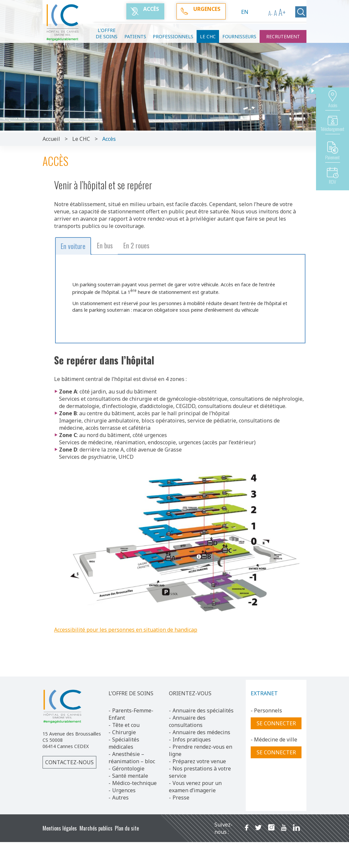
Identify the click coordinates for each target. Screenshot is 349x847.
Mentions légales (60, 828)
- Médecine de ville (274, 739)
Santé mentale (130, 775)
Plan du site (127, 828)
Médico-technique (134, 783)
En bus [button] (105, 245)
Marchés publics (95, 828)
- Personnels (266, 710)
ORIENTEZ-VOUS (190, 693)
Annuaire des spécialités (203, 710)
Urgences (124, 790)
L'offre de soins (106, 33)
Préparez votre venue (199, 761)
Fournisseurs (239, 36)
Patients (135, 36)
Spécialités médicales (124, 743)
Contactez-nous (69, 762)
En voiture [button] (73, 246)
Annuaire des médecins (201, 732)
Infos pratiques (192, 739)
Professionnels (173, 36)
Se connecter (276, 723)
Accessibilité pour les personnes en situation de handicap (125, 629)
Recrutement (283, 36)
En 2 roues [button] (137, 245)
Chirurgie (124, 732)
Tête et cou (126, 725)
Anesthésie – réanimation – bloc (132, 757)
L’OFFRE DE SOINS (131, 693)
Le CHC (208, 36)
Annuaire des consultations (187, 721)
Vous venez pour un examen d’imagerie (195, 786)
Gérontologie (128, 768)
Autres (120, 797)
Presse (181, 797)
